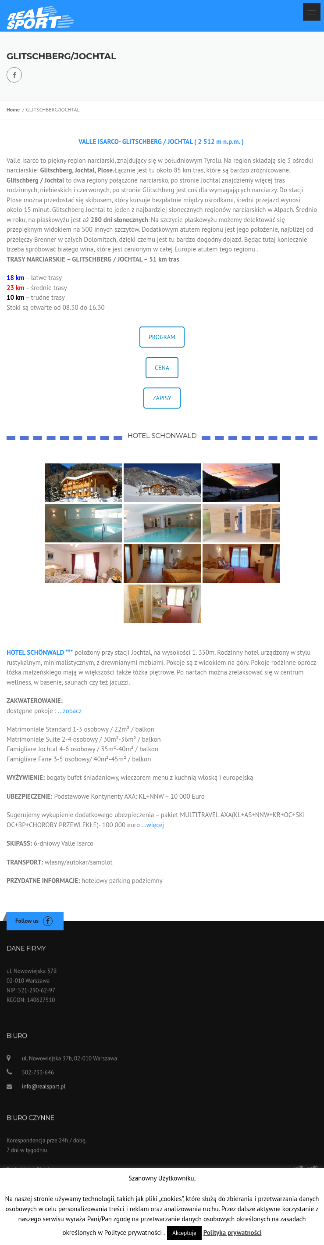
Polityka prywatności (232, 1232)
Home (14, 109)
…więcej (152, 825)
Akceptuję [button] (184, 1233)
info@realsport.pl (43, 1090)
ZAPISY (162, 398)
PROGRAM (162, 337)
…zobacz (70, 711)
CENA (162, 368)
